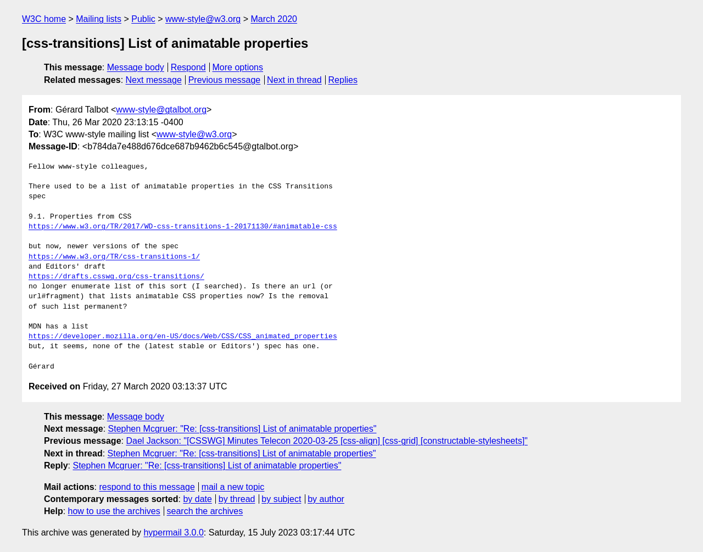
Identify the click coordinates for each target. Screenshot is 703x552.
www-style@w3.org (203, 19)
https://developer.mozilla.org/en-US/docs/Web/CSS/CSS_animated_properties (183, 337)
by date (197, 499)
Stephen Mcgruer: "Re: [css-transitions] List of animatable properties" (242, 428)
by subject (281, 499)
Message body (135, 67)
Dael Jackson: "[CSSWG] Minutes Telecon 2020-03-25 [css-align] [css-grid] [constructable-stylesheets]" (326, 440)
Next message (154, 80)
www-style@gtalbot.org (161, 109)
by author (326, 499)
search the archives (205, 511)
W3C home (44, 19)
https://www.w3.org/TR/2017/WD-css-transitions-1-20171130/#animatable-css (183, 227)
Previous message (224, 80)
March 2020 (273, 19)
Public (143, 19)
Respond (188, 67)
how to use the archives (114, 511)
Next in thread (294, 80)
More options (238, 67)
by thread (237, 499)
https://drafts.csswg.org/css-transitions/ (116, 277)
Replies (343, 80)
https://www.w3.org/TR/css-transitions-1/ (114, 257)
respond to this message (146, 487)
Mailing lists (98, 19)
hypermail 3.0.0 (173, 532)
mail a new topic (233, 487)
